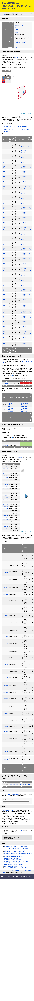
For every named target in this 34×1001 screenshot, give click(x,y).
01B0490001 (5, 720)
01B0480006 (5, 738)
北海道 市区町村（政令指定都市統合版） (22, 41)
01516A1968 (5, 636)
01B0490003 (5, 643)
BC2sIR (16, 47)
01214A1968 (5, 657)
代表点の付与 (19, 457)
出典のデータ (17, 58)
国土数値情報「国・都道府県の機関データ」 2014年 (16, 861)
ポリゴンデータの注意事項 (25, 428)
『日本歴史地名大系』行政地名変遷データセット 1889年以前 (18, 850)
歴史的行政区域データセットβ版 (19, 13)
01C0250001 (5, 587)
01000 (16, 45)
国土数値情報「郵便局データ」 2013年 (13, 856)
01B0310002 (5, 664)
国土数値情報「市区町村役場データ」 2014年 (14, 851)
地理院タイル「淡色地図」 (27, 113)
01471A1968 (5, 731)
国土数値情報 (6, 73)
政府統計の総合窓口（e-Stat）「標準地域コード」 (15, 864)
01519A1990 (5, 383)
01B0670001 (5, 443)
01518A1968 (5, 594)
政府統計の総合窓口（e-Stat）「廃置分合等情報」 (15, 863)
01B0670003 (5, 601)
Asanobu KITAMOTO (5, 876)
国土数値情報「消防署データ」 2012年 (13, 859)
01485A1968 (5, 745)
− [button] (21, 467)
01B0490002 (5, 677)
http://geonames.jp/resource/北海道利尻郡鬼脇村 (20, 784)
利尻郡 (16, 30)
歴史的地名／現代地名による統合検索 (10, 794)
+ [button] (21, 465)
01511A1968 (5, 726)
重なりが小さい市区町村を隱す (18, 378)
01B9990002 (5, 759)
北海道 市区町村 (18, 41)
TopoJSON (23, 145)
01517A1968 (5, 615)
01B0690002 (5, 651)
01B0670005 (5, 445)
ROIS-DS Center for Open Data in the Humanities (22, 876)
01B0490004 (5, 698)
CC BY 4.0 (20, 830)
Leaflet (22, 113)
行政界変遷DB (6, 75)
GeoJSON (23, 146)
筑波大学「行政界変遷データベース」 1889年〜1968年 (16, 848)
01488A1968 (5, 685)
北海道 (16, 32)
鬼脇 (16, 27)
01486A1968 (5, 713)
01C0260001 (5, 630)
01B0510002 (5, 751)
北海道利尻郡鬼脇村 (19, 25)
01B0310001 (5, 707)
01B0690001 (5, 622)
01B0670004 (5, 609)
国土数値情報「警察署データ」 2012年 (13, 858)
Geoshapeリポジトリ (6, 13)
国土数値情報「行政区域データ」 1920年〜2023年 (15, 846)
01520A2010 (5, 692)
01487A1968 (5, 671)
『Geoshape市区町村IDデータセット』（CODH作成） (16, 868)
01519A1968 (5, 565)
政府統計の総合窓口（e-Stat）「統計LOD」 (14, 866)
